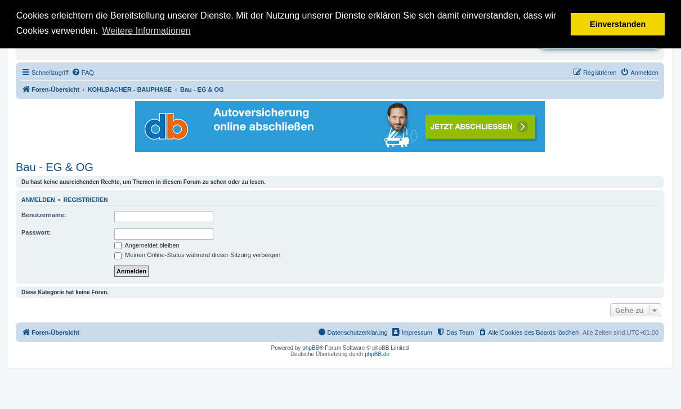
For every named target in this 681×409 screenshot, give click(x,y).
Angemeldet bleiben (147, 245)
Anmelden (38, 199)
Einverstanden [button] (618, 24)
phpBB (310, 348)
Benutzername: (43, 215)
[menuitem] (82, 72)
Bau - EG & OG (54, 167)
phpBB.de (377, 354)
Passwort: (36, 232)
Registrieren (86, 199)
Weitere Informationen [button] (146, 30)
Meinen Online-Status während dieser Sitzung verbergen (197, 254)
